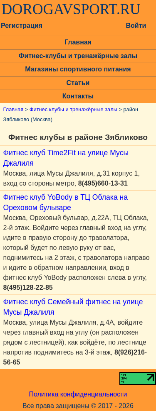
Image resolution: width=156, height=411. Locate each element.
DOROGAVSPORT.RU (71, 10)
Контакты (78, 96)
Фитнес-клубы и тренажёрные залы (78, 55)
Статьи (78, 82)
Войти (136, 25)
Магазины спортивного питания (78, 69)
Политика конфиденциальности (78, 394)
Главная (78, 42)
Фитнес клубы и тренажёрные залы (73, 109)
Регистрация (21, 25)
